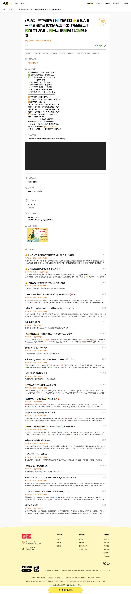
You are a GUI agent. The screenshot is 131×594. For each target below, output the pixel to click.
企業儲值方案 (83, 546)
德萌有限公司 (23, 9)
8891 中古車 (91, 578)
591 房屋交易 (49, 578)
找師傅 (43, 578)
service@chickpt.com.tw (76, 571)
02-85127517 (55, 571)
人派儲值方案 (83, 549)
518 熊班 (33, 578)
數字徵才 (97, 578)
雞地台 (107, 3)
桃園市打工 (13, 9)
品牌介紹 (107, 539)
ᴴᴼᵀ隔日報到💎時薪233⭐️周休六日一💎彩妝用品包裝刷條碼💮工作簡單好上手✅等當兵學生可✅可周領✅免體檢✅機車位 (46, 9)
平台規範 (107, 549)
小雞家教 (99, 3)
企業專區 (125, 3)
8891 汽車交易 (76, 578)
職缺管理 (82, 539)
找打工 (59, 539)
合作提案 (107, 556)
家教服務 (107, 543)
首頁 (4, 9)
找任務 (59, 543)
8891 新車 (84, 578)
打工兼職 (90, 3)
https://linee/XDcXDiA (50, 126)
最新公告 (116, 3)
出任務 (38, 578)
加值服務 (82, 543)
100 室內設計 (58, 578)
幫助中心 (107, 553)
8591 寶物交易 (67, 578)
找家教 (59, 546)
